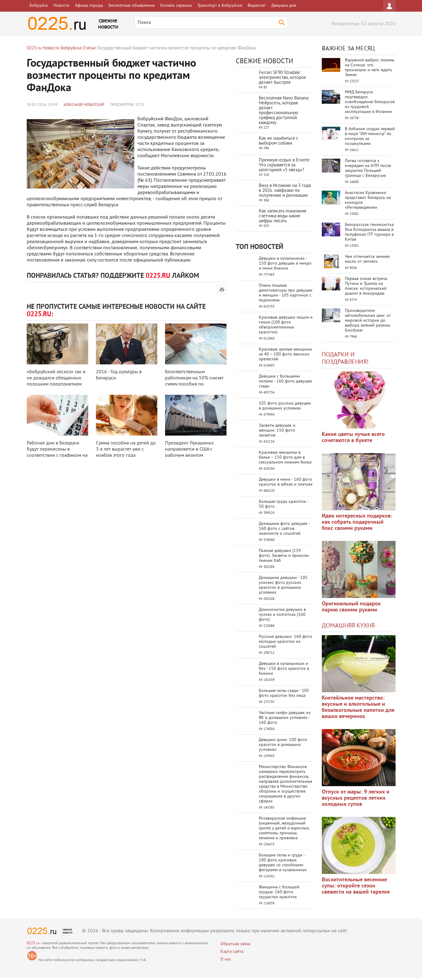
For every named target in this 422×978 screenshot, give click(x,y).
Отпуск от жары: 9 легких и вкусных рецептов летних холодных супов (355, 798)
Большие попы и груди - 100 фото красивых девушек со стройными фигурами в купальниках (283, 863)
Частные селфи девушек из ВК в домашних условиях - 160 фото (284, 717)
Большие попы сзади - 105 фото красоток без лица (284, 693)
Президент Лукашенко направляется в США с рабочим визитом (189, 449)
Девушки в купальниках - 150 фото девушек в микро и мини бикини (285, 263)
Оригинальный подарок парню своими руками (351, 607)
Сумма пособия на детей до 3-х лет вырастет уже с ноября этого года (126, 449)
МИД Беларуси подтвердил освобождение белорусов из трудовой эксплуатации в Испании (370, 102)
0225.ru (33, 943)
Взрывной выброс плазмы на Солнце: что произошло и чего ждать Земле (369, 68)
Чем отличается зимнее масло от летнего (367, 259)
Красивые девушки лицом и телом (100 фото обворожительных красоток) (286, 325)
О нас (225, 959)
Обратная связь (235, 944)
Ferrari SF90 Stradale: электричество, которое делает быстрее (282, 78)
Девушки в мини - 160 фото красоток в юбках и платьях (286, 482)
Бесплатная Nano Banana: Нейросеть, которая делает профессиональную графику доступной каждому (284, 110)
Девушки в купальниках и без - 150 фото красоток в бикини (284, 668)
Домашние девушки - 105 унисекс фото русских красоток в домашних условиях (283, 585)
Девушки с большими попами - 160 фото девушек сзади (285, 381)
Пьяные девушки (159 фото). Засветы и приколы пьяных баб (284, 555)
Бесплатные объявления (131, 5)
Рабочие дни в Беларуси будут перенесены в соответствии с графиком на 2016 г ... (57, 452)
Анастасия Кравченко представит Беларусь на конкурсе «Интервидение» (368, 200)
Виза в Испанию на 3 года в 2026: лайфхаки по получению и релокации (285, 191)
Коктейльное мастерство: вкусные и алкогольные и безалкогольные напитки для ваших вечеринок (358, 707)
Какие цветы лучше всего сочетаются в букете (353, 437)
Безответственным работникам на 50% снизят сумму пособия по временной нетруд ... (194, 381)
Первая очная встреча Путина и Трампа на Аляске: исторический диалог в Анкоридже (366, 286)
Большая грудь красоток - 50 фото (283, 504)
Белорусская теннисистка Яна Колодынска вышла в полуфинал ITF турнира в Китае (369, 232)
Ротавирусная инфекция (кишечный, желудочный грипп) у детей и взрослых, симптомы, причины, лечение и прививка (284, 828)
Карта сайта (231, 951)
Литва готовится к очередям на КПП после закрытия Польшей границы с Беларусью (368, 168)
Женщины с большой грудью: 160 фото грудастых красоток (279, 892)
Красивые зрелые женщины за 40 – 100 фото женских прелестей (285, 354)
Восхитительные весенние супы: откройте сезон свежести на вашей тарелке (356, 886)
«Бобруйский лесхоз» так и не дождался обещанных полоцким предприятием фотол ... (56, 381)
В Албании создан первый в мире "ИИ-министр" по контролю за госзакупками (370, 136)
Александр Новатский (84, 105)
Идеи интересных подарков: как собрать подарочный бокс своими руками (357, 522)
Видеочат (257, 5)
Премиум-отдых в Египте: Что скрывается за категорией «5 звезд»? (284, 165)
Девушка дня (283, 5)
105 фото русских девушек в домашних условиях (285, 406)
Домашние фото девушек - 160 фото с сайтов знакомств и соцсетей (284, 528)
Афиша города (89, 5)
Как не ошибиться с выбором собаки (278, 141)
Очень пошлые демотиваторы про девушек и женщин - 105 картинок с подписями (286, 293)
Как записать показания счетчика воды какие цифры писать (282, 216)
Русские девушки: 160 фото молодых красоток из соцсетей (285, 641)
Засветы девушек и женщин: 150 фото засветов (277, 430)
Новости (61, 5)
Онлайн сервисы (176, 5)
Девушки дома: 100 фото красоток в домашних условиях (283, 744)
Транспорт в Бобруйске (219, 5)
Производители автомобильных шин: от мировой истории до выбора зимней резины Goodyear (368, 320)
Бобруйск (39, 5)
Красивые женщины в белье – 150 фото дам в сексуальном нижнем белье (285, 457)
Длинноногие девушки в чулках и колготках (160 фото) (282, 614)
